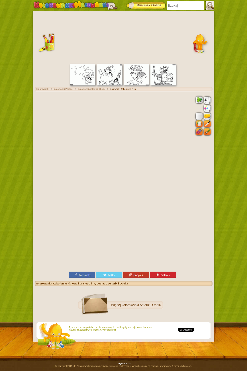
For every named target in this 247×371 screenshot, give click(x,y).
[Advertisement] (123, 37)
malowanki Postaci (63, 89)
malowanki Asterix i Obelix (91, 89)
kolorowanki (42, 89)
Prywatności (124, 363)
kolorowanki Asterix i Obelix (141, 305)
